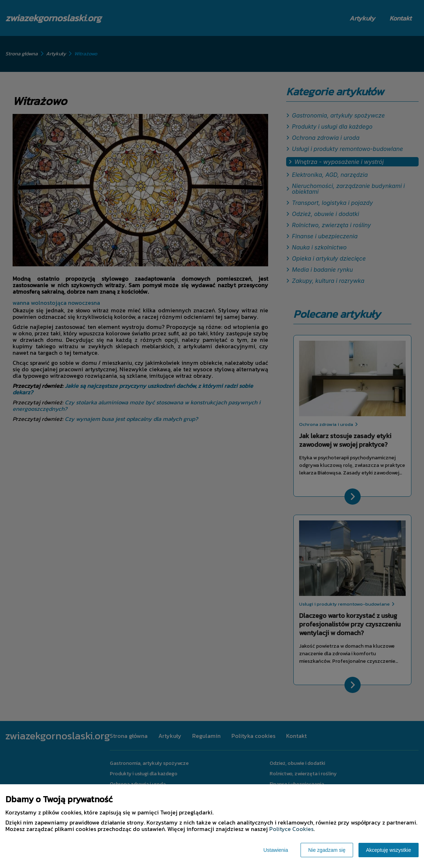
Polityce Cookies (291, 829)
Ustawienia (275, 850)
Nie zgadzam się (327, 850)
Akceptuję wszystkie (388, 850)
